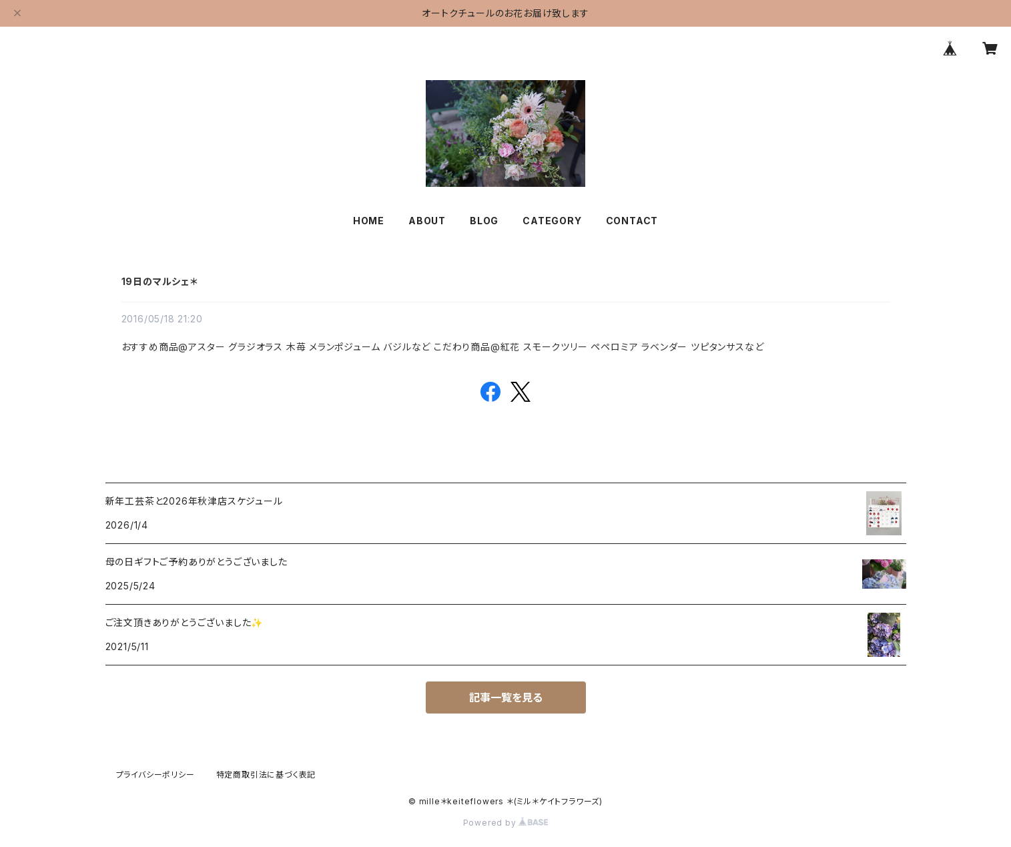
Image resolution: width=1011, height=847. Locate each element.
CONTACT (632, 220)
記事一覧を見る (506, 697)
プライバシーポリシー (155, 775)
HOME (368, 220)
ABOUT (427, 220)
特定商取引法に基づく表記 (266, 775)
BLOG (484, 220)
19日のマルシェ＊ (159, 281)
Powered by (506, 823)
